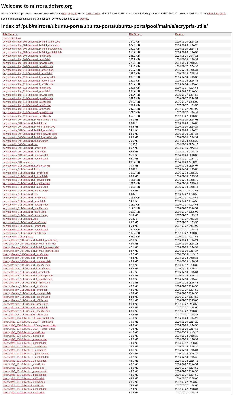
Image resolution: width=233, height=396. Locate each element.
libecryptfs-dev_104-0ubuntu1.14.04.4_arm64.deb (30, 240)
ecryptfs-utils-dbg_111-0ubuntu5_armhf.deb (26, 109)
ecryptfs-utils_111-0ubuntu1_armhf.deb (24, 201)
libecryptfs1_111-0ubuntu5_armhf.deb (23, 385)
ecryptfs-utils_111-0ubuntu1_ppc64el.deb (25, 208)
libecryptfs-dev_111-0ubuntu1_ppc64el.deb (26, 297)
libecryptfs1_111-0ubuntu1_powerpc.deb (25, 371)
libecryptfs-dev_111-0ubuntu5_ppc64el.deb (26, 311)
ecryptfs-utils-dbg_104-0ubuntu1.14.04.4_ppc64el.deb (32, 52)
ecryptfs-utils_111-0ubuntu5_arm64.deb (24, 222)
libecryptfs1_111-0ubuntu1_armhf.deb (23, 367)
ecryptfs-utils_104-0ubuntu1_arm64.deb (24, 148)
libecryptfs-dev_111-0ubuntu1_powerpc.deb (27, 293)
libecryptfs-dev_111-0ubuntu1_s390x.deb (25, 300)
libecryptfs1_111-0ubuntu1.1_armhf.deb (24, 350)
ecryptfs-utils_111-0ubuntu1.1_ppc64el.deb (26, 183)
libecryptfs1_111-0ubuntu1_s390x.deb (23, 378)
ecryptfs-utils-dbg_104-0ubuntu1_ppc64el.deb (28, 66)
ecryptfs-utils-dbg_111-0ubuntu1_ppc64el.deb (28, 98)
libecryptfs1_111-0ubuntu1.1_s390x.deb (25, 360)
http (64, 13)
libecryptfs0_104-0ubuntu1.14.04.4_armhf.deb (28, 321)
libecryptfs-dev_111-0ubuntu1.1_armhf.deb (26, 272)
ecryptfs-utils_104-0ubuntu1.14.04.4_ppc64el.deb (30, 137)
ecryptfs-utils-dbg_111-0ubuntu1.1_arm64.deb (28, 70)
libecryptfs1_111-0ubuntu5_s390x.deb (23, 392)
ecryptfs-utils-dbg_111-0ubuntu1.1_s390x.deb (28, 84)
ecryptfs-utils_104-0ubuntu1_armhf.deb (24, 151)
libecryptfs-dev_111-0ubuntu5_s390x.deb (25, 314)
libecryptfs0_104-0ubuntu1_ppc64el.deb (25, 343)
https (70, 13)
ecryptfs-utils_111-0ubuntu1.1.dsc (21, 169)
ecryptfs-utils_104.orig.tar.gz (18, 162)
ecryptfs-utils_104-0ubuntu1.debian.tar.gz (25, 141)
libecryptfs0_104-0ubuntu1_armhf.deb (23, 336)
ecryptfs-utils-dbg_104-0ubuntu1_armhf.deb (26, 59)
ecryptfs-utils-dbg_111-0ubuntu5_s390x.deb (27, 116)
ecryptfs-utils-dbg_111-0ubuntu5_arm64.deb (27, 105)
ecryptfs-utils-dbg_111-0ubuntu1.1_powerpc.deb (29, 77)
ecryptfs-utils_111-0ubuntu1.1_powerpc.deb (27, 180)
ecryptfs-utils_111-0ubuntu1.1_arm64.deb (25, 173)
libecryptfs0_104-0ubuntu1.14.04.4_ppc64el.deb (29, 329)
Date (178, 34)
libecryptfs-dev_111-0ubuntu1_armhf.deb (25, 290)
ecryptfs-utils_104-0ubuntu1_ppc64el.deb (25, 158)
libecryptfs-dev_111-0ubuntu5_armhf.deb (25, 307)
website (84, 18)
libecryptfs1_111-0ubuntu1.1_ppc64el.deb (26, 357)
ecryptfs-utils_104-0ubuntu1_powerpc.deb (26, 155)
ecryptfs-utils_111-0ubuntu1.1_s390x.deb (25, 187)
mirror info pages (216, 13)
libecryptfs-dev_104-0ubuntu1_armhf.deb (25, 258)
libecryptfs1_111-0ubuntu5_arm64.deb (24, 382)
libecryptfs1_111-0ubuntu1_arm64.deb (24, 364)
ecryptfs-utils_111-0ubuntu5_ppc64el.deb (25, 229)
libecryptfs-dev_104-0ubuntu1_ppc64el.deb (26, 265)
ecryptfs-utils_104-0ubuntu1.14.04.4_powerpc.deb (30, 134)
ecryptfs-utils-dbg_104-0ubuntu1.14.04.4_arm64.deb (31, 41)
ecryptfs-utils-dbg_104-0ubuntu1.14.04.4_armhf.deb (31, 45)
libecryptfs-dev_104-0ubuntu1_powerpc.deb (27, 261)
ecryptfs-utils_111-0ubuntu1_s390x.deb (24, 212)
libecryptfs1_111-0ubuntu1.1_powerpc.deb (26, 353)
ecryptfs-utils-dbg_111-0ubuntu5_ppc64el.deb (28, 112)
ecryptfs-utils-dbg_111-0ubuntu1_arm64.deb (27, 87)
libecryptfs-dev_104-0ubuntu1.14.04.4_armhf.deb (29, 243)
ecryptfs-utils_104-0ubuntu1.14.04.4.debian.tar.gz (30, 119)
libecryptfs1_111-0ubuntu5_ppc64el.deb (25, 389)
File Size (134, 34)
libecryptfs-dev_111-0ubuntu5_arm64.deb (25, 304)
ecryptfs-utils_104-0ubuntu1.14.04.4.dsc (25, 123)
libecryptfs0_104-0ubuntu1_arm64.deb (24, 332)
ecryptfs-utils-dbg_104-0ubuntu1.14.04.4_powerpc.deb (32, 48)
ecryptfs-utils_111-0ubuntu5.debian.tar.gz (25, 215)
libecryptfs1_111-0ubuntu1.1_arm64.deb (25, 346)
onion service (93, 13)
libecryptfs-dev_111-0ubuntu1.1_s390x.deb (26, 282)
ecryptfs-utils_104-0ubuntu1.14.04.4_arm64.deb (29, 126)
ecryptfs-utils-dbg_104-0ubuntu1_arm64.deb (27, 55)
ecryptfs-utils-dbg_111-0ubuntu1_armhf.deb (26, 91)
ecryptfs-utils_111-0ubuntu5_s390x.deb (24, 233)
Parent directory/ (12, 38)
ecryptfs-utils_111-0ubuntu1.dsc (20, 194)
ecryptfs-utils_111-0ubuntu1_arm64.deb (24, 197)
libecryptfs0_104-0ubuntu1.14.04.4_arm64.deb (28, 318)
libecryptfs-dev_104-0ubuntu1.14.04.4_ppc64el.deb (31, 251)
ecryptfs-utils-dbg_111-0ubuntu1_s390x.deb (27, 102)
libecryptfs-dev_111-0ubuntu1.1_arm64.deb (26, 268)
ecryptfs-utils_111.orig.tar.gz (18, 236)
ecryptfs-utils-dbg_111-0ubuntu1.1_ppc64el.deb (29, 80)
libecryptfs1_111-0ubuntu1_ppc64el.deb (25, 375)
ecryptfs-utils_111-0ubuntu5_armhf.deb (24, 226)
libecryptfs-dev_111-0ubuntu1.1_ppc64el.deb (27, 279)
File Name (9, 34)
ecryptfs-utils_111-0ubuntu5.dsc (20, 219)
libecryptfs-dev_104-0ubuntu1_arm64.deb (25, 254)
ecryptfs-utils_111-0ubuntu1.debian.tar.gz (25, 190)
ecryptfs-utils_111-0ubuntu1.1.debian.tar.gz (26, 165)
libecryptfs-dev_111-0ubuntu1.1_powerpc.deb (28, 275)
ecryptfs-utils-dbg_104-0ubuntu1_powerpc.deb (28, 63)
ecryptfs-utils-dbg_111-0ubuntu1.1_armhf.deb (28, 73)
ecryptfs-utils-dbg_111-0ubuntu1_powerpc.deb (28, 95)
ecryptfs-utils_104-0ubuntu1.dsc (20, 144)
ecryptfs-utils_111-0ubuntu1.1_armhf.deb (25, 176)
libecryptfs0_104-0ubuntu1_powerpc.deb (25, 339)
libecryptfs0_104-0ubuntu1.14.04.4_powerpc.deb (29, 325)
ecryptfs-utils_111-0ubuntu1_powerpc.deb (26, 204)
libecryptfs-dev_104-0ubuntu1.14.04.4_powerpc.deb (31, 247)
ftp (75, 13)
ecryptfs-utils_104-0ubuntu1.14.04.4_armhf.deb (28, 130)
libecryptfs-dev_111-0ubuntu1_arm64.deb (25, 286)
